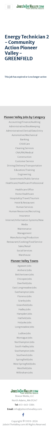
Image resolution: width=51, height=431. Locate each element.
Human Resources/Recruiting (24, 211)
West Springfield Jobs (24, 364)
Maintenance (24, 228)
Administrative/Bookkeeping (24, 126)
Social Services (24, 250)
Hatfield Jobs (24, 318)
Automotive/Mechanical (24, 135)
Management (24, 233)
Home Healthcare (24, 194)
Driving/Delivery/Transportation (24, 165)
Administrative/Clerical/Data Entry (24, 130)
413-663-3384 (26, 404)
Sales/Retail (24, 246)
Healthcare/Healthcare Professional (24, 183)
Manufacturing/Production (24, 237)
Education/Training (24, 170)
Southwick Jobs (24, 355)
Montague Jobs (24, 337)
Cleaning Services (24, 148)
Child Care (24, 143)
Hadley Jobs (24, 309)
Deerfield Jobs (24, 283)
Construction (24, 157)
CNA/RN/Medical (24, 152)
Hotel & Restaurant (25, 202)
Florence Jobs (24, 296)
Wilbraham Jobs (24, 372)
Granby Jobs (24, 300)
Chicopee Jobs (24, 279)
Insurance (24, 215)
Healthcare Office (24, 189)
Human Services (24, 207)
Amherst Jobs (24, 270)
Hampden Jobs (24, 313)
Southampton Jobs (24, 350)
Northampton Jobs (24, 342)
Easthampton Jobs (24, 292)
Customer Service (24, 161)
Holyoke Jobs (24, 322)
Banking (24, 139)
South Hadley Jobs (24, 346)
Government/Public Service (24, 178)
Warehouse (24, 255)
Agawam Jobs (24, 265)
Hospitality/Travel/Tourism (24, 198)
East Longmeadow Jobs (25, 287)
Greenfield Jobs (25, 305)
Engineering (24, 174)
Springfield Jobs (24, 359)
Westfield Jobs (24, 368)
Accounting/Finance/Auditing (24, 122)
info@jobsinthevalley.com (28, 409)
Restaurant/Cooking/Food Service (24, 241)
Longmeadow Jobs (24, 326)
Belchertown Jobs (24, 274)
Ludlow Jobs (24, 333)
